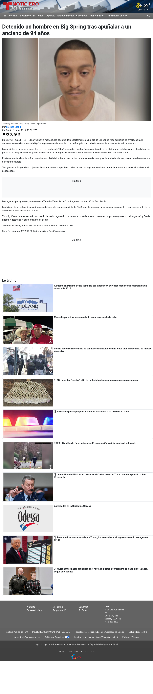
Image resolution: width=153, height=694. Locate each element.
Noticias (13, 15)
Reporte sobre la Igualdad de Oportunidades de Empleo (99, 632)
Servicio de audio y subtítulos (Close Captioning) (96, 637)
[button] (4, 134)
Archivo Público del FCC (17, 632)
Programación (97, 15)
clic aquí (43, 644)
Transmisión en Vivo (117, 15)
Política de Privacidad (54, 637)
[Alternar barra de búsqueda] (148, 16)
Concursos (81, 15)
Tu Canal (83, 610)
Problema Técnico (130, 637)
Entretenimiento (65, 15)
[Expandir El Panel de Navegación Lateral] (5, 16)
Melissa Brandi (13, 127)
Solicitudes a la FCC (138, 632)
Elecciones (25, 15)
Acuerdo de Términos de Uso (27, 637)
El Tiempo (38, 15)
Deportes (50, 15)
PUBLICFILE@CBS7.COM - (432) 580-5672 (51, 632)
